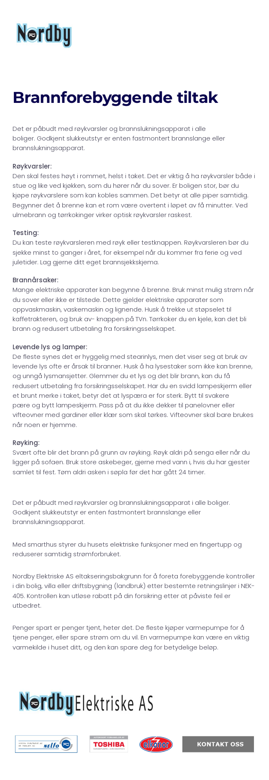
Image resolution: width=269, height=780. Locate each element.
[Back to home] (44, 35)
